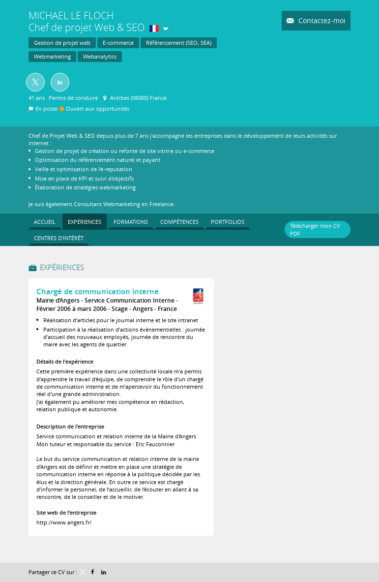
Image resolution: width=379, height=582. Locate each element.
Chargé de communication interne (97, 291)
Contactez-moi (321, 20)
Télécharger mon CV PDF (315, 229)
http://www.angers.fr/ (63, 522)
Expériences (62, 267)
